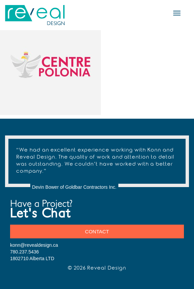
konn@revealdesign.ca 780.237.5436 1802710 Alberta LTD (34, 251)
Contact (97, 231)
